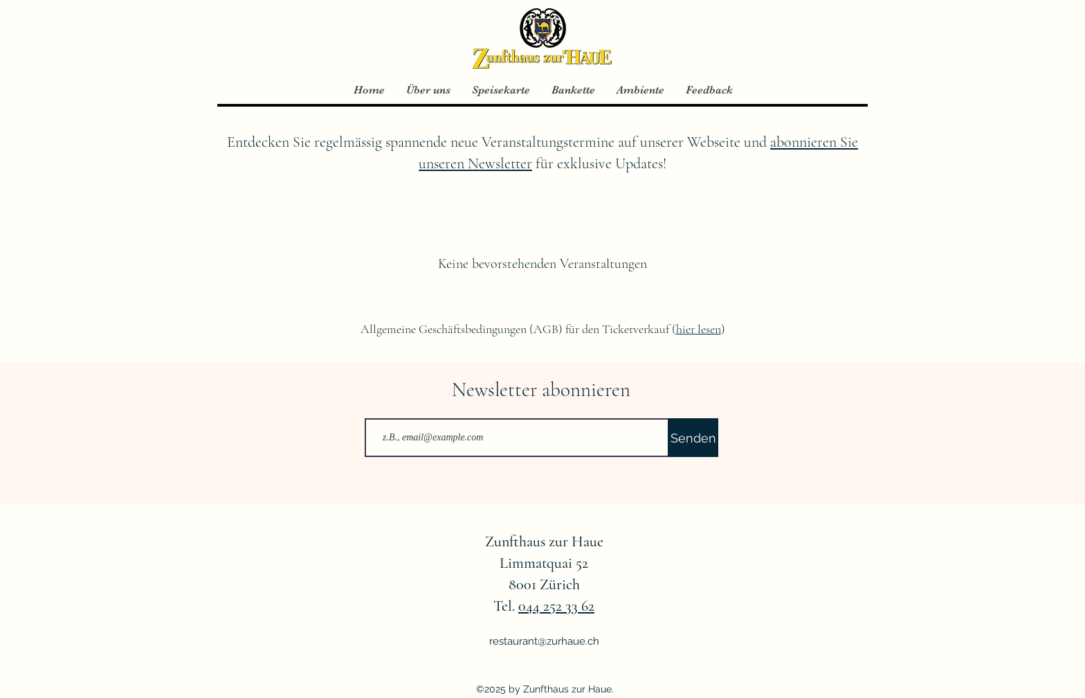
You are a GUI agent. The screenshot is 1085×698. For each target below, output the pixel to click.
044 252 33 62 (556, 606)
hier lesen (698, 329)
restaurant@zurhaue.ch (544, 641)
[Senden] (693, 437)
